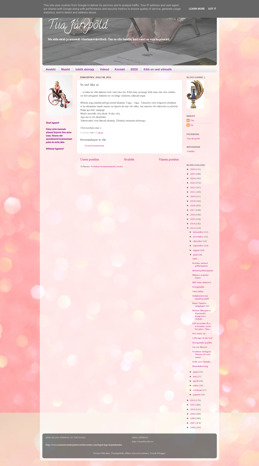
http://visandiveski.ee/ (143, 441)
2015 (192, 219)
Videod (104, 69)
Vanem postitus (169, 159)
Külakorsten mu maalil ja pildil (200, 297)
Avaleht (51, 69)
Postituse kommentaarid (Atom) (107, 166)
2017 (192, 210)
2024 (192, 178)
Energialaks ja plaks (202, 342)
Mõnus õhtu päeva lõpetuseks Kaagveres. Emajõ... (201, 314)
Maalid (65, 69)
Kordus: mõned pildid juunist (200, 264)
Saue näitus (198, 291)
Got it (212, 8)
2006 (192, 427)
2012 (192, 400)
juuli (195, 254)
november (198, 236)
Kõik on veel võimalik (158, 69)
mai (195, 376)
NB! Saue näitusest (201, 282)
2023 (192, 182)
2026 (192, 169)
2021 (192, 192)
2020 (192, 196)
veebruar (197, 390)
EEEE (134, 69)
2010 (192, 409)
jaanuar (197, 394)
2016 (192, 214)
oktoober (198, 241)
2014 (192, 223)
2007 (192, 423)
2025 (192, 174)
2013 (192, 228)
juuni (196, 372)
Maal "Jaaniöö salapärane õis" (201, 304)
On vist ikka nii (199, 347)
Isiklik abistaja (85, 69)
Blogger (161, 453)
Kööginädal (198, 287)
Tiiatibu (190, 151)
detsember (198, 232)
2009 (192, 414)
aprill (196, 381)
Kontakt (120, 69)
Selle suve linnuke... (202, 361)
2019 (192, 201)
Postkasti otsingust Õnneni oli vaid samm (201, 354)
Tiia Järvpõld (77, 26)
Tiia (192, 120)
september (198, 245)
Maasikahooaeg (200, 366)
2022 (192, 187)
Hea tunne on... (199, 333)
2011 (192, 404)
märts (196, 385)
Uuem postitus (89, 159)
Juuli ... (195, 258)
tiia (191, 125)
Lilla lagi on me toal (202, 338)
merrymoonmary (140, 453)
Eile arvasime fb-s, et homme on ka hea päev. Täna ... (201, 326)
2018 (192, 205)
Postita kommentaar (94, 145)
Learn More (197, 8)
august (196, 250)
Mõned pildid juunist (202, 270)
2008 (192, 418)
